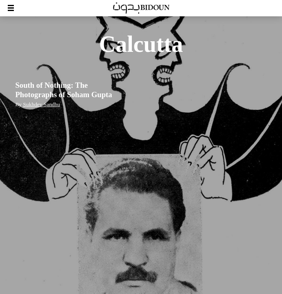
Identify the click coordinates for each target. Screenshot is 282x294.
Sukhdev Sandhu (41, 104)
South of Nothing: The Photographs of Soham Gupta (63, 89)
